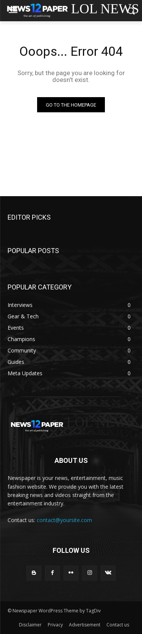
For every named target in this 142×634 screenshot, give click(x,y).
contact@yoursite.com (64, 520)
